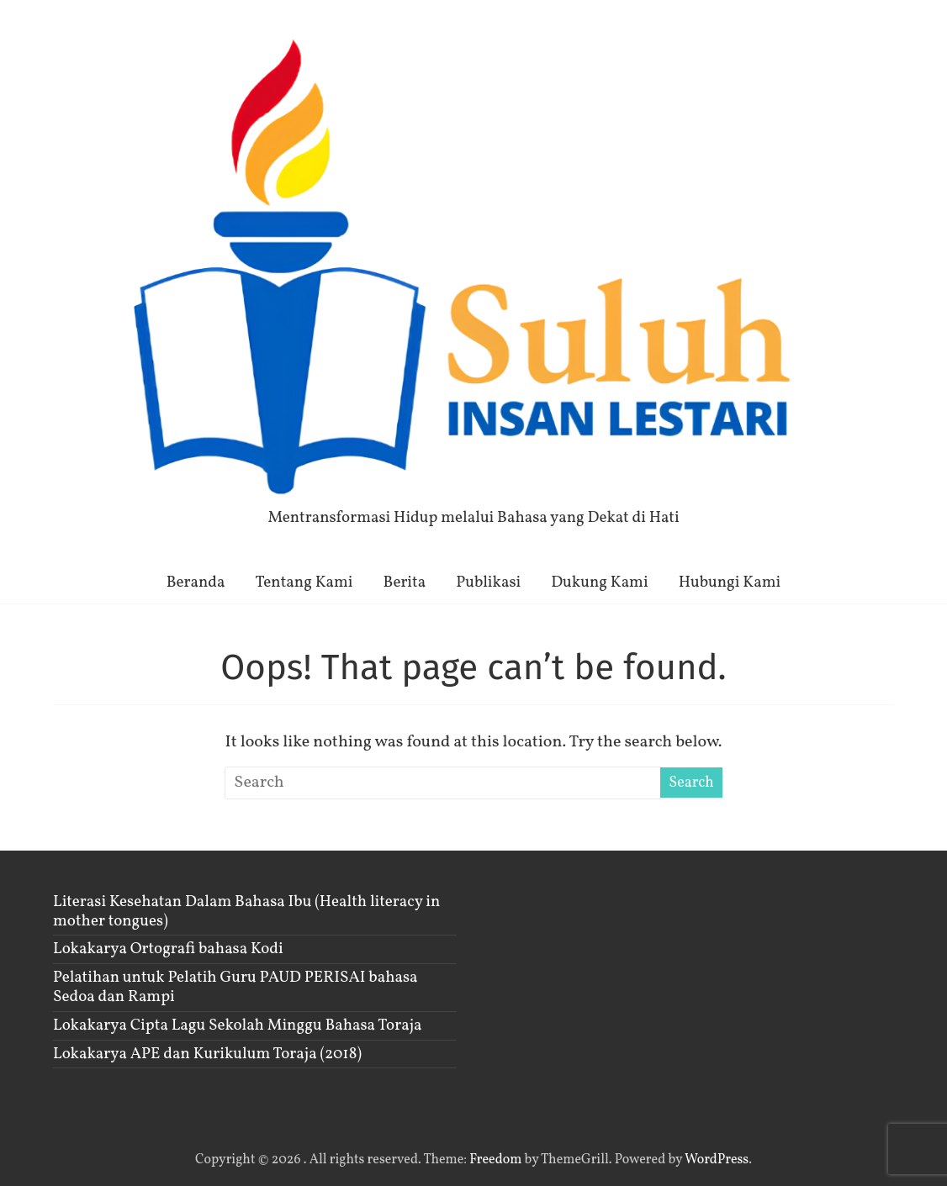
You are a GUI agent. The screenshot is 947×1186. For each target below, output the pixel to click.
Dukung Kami (599, 582)
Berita (405, 582)
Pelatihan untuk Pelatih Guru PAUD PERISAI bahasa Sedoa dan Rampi (235, 987)
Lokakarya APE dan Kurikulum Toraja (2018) (207, 1054)
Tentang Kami (304, 582)
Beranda (196, 582)
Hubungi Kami (730, 582)
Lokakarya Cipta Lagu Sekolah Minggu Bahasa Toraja (237, 1025)
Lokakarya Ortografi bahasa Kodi (168, 949)
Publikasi (488, 582)
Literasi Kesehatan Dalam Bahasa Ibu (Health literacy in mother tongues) (246, 911)
